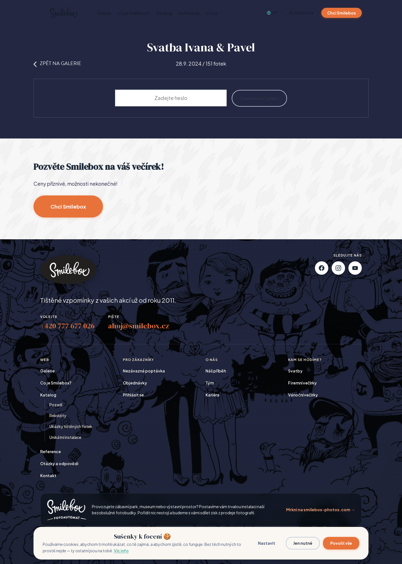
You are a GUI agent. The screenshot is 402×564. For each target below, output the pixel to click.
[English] (272, 13)
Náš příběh (215, 371)
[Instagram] (338, 268)
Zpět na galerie (57, 63)
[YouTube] (355, 268)
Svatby (295, 371)
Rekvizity (57, 415)
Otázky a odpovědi (59, 463)
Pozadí (55, 404)
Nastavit (266, 543)
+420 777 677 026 (67, 326)
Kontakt (48, 475)
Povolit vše (341, 543)
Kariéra (212, 395)
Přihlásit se (301, 13)
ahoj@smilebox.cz (138, 326)
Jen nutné (302, 543)
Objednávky (135, 383)
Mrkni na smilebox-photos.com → (320, 509)
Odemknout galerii (259, 98)
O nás (214, 13)
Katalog (164, 13)
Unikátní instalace (65, 437)
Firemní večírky (302, 383)
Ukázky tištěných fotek (70, 426)
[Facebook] (321, 268)
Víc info (121, 550)
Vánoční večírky (303, 395)
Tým (209, 383)
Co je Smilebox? (134, 13)
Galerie (104, 13)
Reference (189, 13)
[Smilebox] (63, 12)
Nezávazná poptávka (144, 371)
